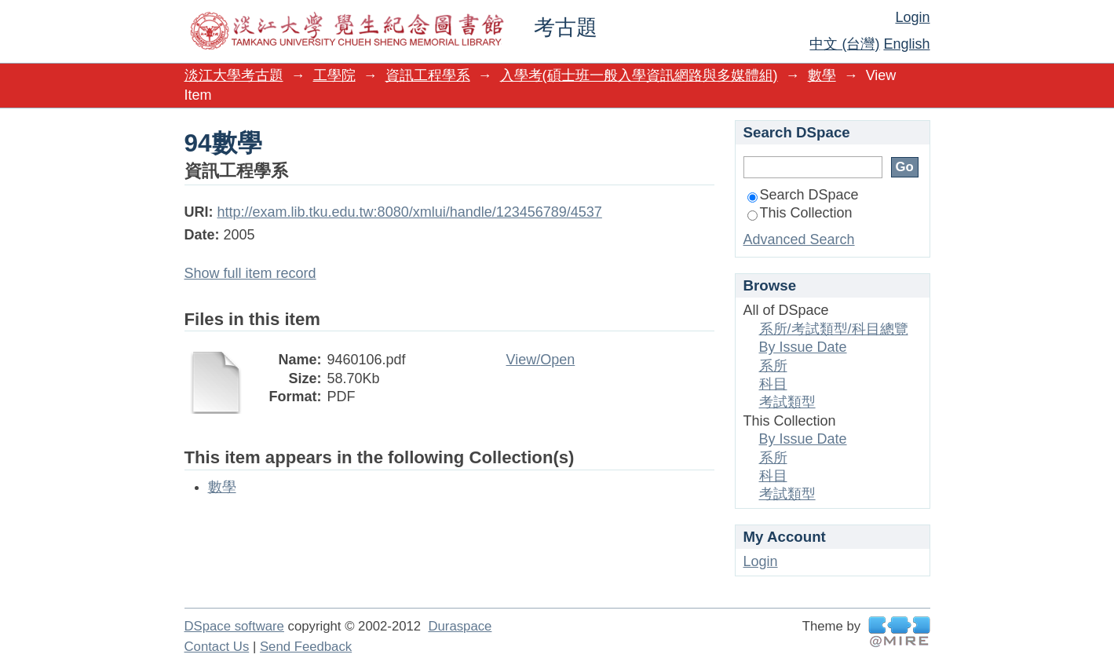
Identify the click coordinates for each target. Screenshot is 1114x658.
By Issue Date (803, 347)
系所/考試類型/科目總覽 (833, 329)
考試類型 (787, 402)
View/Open (540, 359)
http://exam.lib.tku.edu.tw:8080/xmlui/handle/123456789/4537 (409, 212)
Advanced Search (799, 239)
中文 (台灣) (844, 44)
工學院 (334, 75)
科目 (773, 384)
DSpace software (234, 626)
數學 (822, 75)
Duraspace (459, 626)
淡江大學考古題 (233, 75)
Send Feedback (306, 646)
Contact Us (217, 646)
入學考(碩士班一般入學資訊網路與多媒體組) (639, 75)
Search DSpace (803, 195)
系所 (773, 366)
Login (912, 17)
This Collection (800, 213)
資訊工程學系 (427, 75)
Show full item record (250, 273)
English (906, 44)
